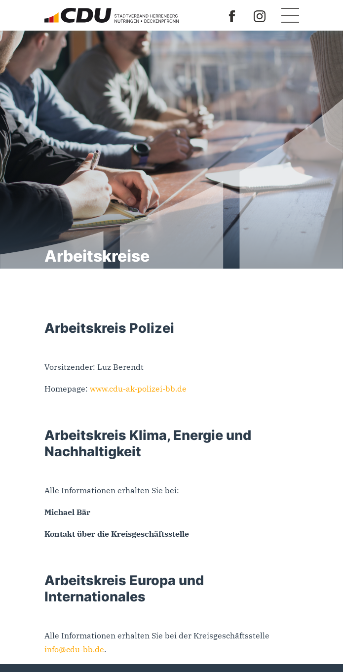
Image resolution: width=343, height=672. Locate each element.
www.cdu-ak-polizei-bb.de (138, 389)
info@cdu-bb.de (74, 649)
